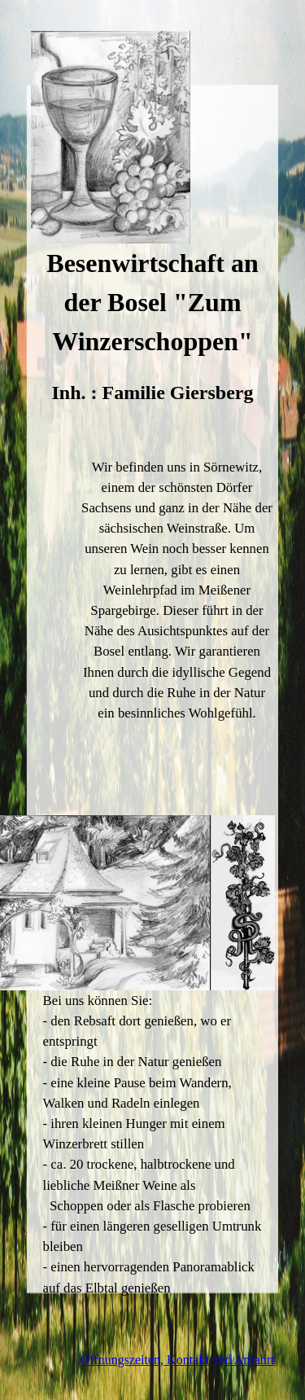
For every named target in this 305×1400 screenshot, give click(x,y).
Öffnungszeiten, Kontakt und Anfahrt (178, 1360)
